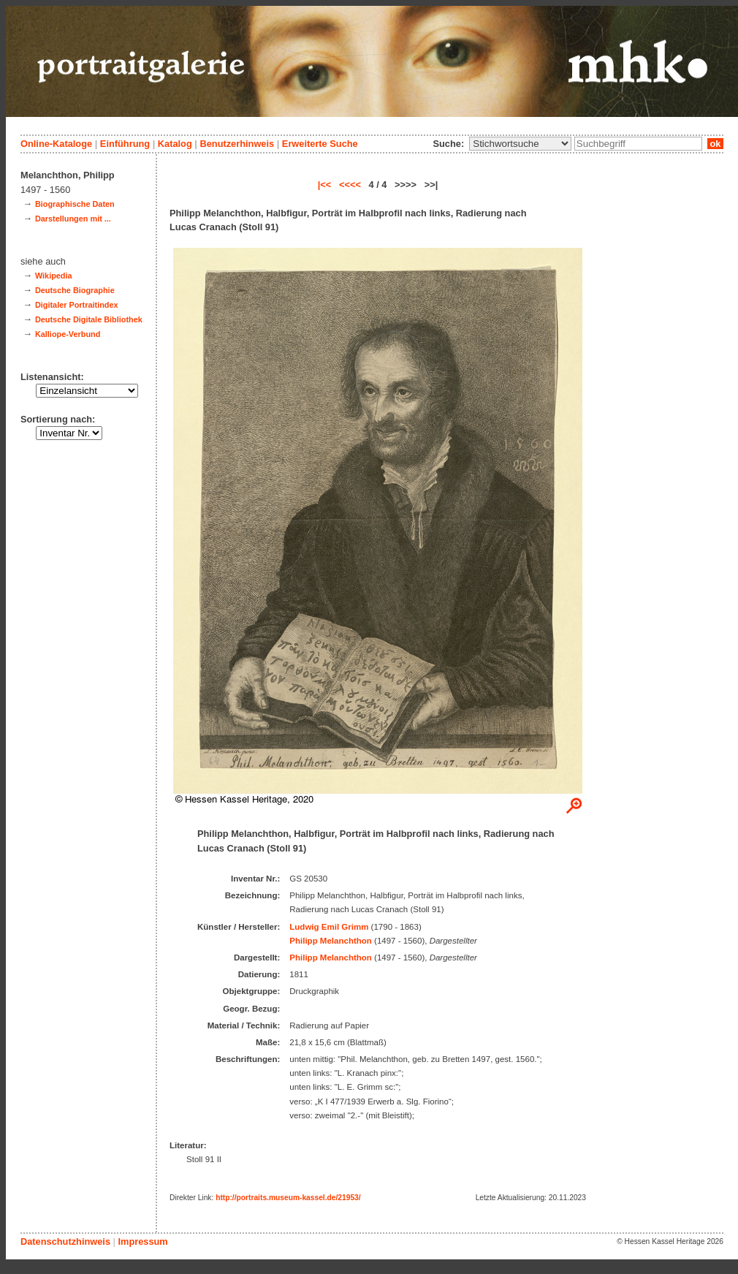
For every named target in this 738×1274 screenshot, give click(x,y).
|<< (325, 184)
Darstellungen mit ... (73, 218)
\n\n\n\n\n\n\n (520, 144)
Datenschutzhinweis (65, 1241)
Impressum (142, 1241)
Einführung (125, 143)
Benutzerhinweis (236, 143)
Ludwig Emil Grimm (328, 926)
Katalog (175, 143)
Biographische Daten (75, 204)
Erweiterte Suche (320, 143)
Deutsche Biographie (75, 290)
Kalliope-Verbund (67, 334)
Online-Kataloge (56, 143)
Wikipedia (53, 275)
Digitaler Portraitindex (76, 304)
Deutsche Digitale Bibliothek (88, 319)
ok (715, 143)
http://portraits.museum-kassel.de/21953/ (288, 1198)
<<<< (350, 184)
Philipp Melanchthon (330, 940)
